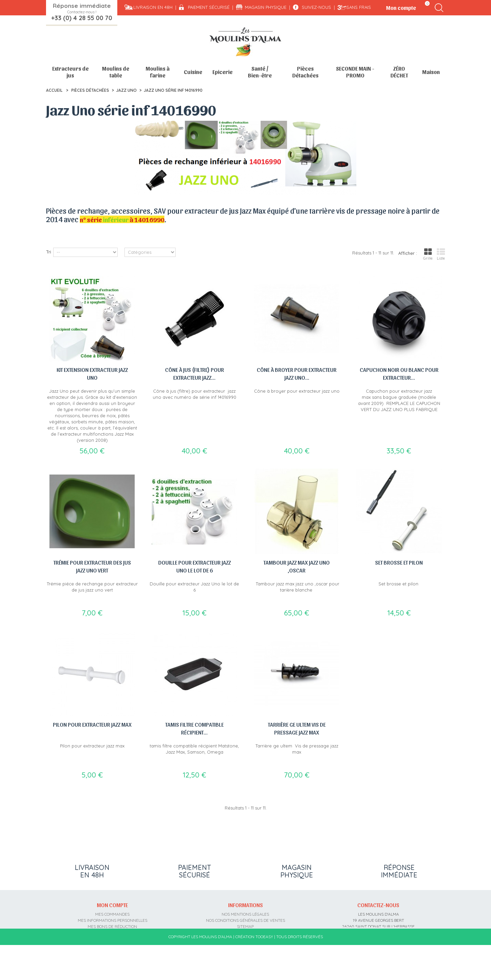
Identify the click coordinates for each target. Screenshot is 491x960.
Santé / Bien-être (260, 71)
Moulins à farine (157, 71)
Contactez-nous (378, 903)
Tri (48, 251)
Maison (431, 72)
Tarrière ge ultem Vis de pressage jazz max (297, 728)
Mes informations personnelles (112, 918)
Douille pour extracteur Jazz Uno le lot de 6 (194, 566)
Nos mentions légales (245, 912)
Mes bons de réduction (112, 925)
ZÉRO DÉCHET (399, 71)
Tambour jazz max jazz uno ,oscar (297, 566)
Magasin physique (265, 7)
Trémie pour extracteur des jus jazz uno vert (92, 566)
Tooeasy (264, 951)
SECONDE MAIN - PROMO (355, 71)
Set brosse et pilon (399, 562)
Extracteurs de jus (70, 71)
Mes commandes (112, 912)
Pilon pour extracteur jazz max (92, 724)
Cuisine (193, 72)
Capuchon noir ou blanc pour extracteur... (399, 373)
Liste (441, 254)
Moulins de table (115, 71)
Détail (52, 232)
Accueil (54, 90)
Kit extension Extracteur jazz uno (92, 373)
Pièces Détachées (305, 71)
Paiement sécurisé (208, 7)
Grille (428, 254)
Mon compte (112, 903)
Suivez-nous (316, 7)
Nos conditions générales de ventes (245, 918)
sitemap (245, 925)
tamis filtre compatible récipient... (194, 728)
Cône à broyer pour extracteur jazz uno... (297, 373)
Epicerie (222, 72)
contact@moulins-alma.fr (378, 937)
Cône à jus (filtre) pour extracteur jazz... (194, 373)
